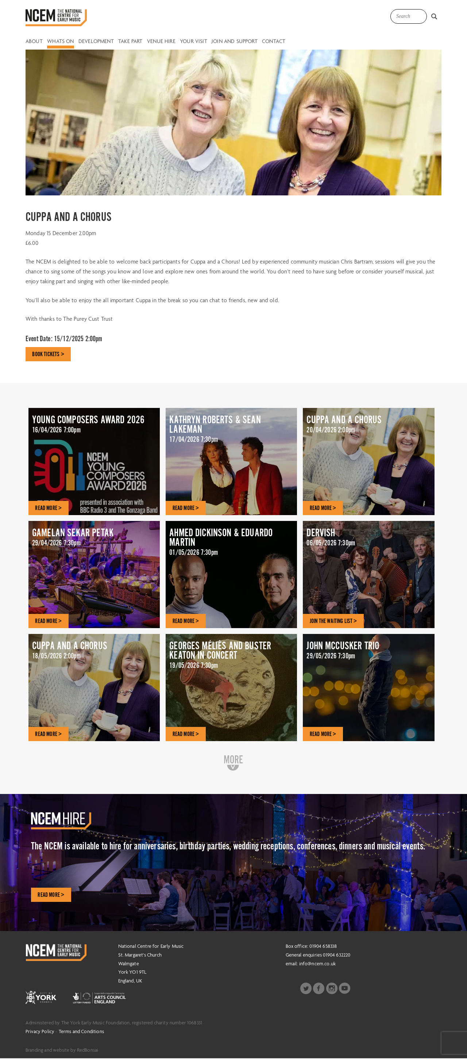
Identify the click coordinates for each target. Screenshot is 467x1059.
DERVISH (368, 540)
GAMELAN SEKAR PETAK (94, 540)
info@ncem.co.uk (317, 964)
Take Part (130, 41)
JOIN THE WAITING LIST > (334, 621)
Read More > (51, 895)
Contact (273, 41)
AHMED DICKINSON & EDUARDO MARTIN (231, 546)
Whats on (60, 41)
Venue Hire (161, 41)
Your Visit (193, 41)
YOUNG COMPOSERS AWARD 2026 (94, 433)
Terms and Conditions (81, 1032)
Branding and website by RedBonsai (62, 1051)
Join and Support (235, 41)
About (34, 41)
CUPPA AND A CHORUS (368, 427)
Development (96, 41)
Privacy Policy (40, 1032)
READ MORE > (49, 508)
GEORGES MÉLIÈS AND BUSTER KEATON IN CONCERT (231, 659)
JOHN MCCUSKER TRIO (368, 653)
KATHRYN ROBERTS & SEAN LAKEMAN (231, 433)
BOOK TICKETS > (49, 354)
